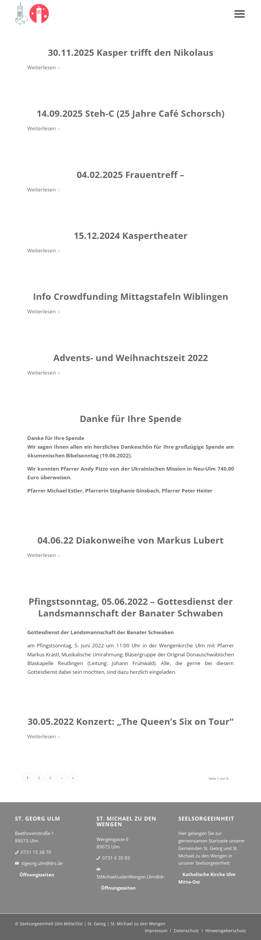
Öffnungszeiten (36, 875)
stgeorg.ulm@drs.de (42, 863)
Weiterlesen (44, 67)
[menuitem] (239, 13)
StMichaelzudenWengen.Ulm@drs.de (134, 877)
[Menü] (239, 13)
